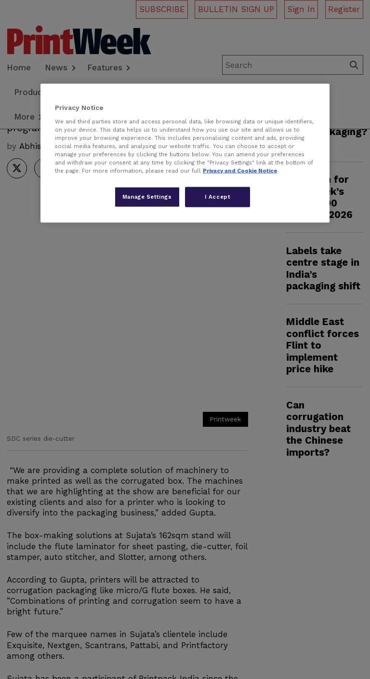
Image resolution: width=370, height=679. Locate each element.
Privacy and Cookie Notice (240, 170)
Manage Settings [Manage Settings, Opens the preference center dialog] (147, 196)
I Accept (218, 196)
